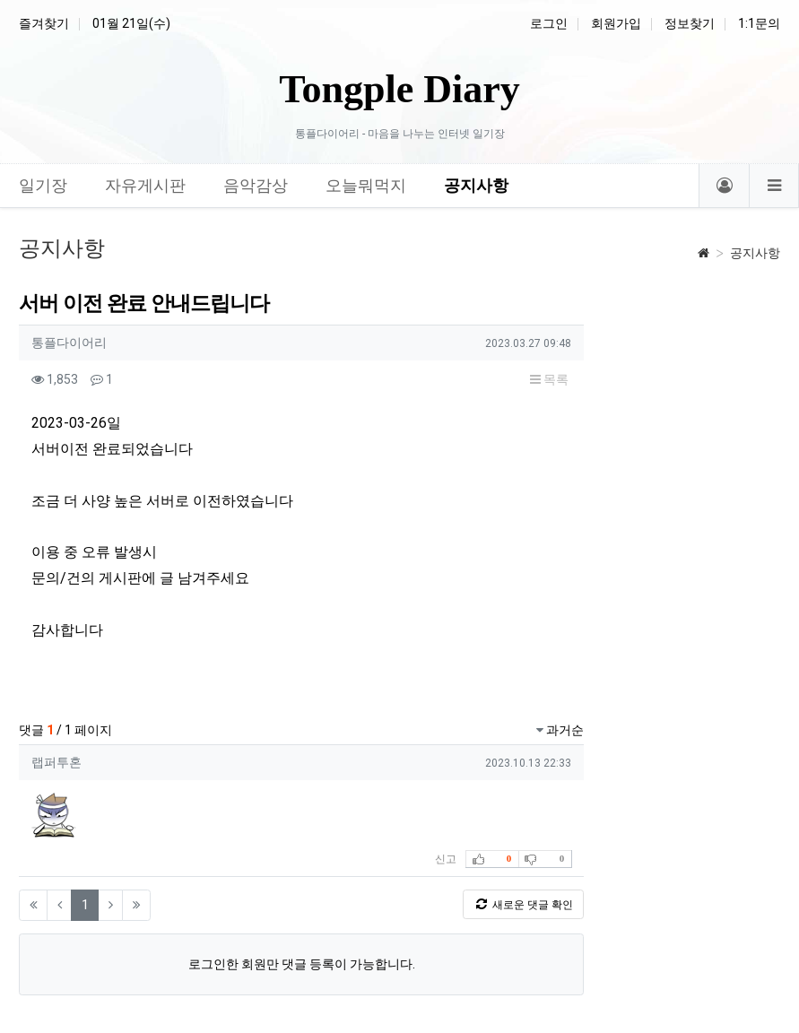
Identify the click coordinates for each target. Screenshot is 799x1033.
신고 (445, 859)
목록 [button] (549, 379)
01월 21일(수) (131, 23)
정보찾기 (689, 23)
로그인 (549, 23)
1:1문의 (759, 23)
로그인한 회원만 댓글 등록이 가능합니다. (301, 964)
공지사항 (755, 253)
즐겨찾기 (44, 23)
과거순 (560, 730)
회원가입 (616, 23)
